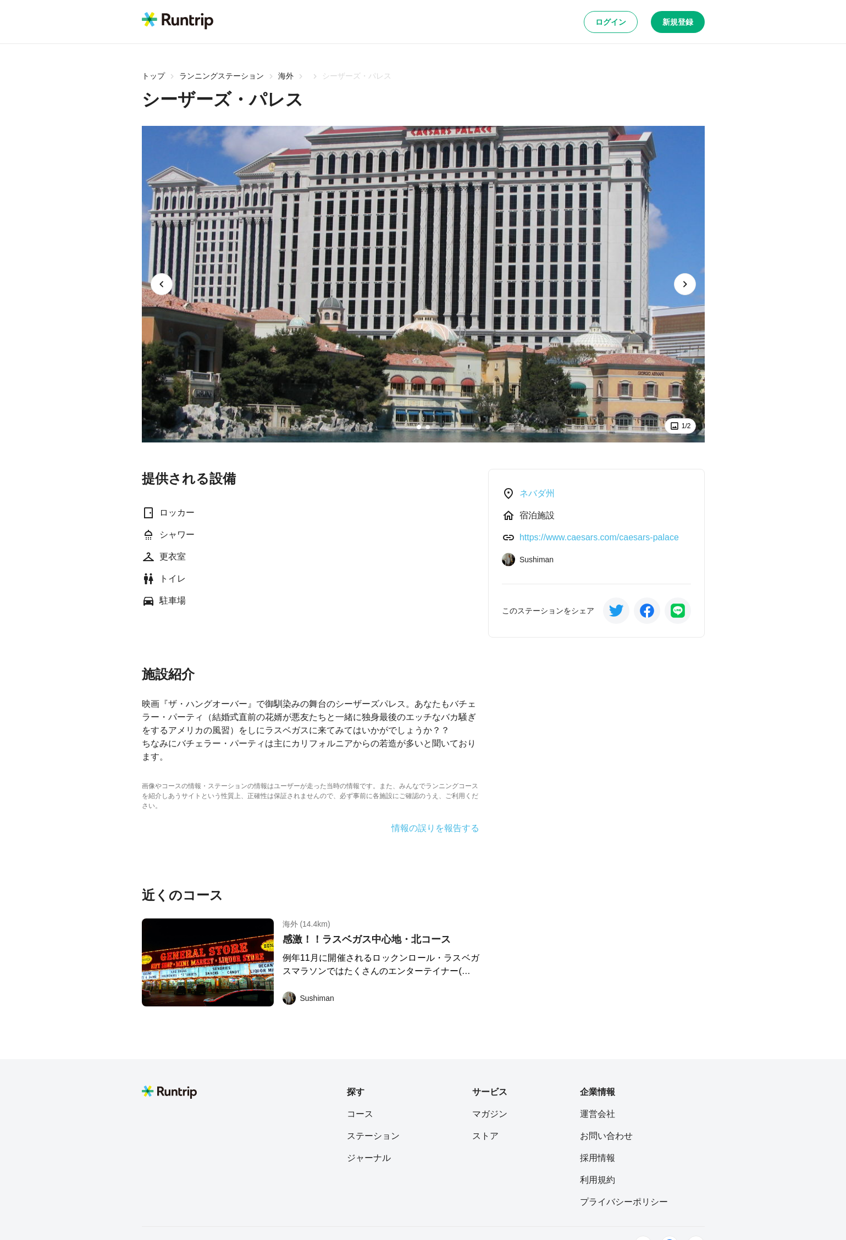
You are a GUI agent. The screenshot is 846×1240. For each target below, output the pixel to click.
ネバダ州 (537, 493)
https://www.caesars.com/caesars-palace (599, 537)
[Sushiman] (308, 998)
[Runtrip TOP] (177, 21)
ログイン (610, 22)
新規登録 (677, 22)
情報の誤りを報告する (435, 828)
